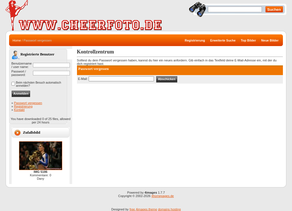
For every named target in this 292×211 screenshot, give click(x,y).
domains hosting (169, 209)
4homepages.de (162, 196)
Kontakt (19, 109)
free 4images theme (143, 209)
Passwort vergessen (28, 103)
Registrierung (23, 106)
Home (16, 40)
